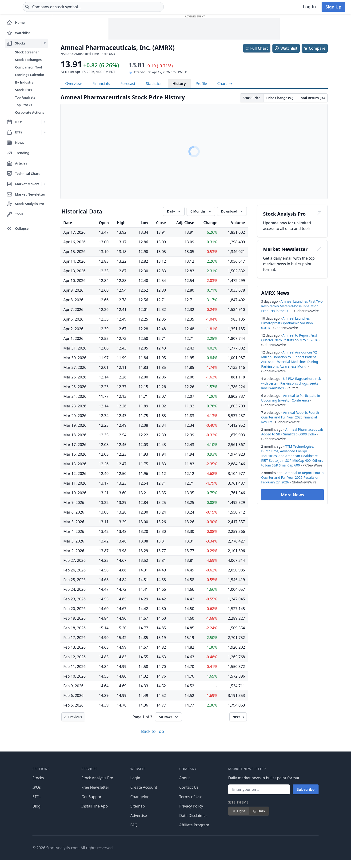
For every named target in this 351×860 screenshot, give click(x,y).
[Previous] (73, 716)
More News (292, 495)
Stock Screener (27, 52)
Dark (259, 811)
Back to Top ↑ (154, 731)
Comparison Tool (28, 67)
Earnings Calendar (29, 74)
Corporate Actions (29, 112)
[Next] (238, 716)
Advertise (138, 815)
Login (135, 777)
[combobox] (121, 7)
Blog (36, 806)
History (179, 83)
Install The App (94, 806)
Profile (201, 83)
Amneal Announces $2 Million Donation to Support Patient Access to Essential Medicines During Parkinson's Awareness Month (289, 359)
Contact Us (188, 787)
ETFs (36, 796)
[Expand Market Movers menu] (44, 184)
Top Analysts (25, 97)
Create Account (143, 787)
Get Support (92, 796)
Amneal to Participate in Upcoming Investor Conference (290, 397)
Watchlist (285, 48)
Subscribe (306, 789)
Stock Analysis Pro (97, 777)
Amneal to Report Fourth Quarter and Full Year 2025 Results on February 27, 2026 (292, 477)
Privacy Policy (191, 806)
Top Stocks (23, 105)
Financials (101, 83)
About (184, 777)
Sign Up (333, 7)
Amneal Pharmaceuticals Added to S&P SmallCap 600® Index (292, 431)
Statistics (153, 83)
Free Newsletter (95, 787)
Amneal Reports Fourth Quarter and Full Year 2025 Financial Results (290, 417)
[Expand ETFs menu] (44, 132)
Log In (309, 6)
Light (238, 811)
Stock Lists (23, 90)
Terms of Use (190, 796)
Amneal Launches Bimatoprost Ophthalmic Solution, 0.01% (287, 323)
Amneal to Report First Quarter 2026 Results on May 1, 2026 (289, 337)
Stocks (38, 777)
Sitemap (137, 806)
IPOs (36, 787)
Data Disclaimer (193, 815)
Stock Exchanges (28, 59)
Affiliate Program (194, 825)
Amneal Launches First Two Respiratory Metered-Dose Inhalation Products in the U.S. (292, 306)
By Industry (24, 82)
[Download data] (232, 211)
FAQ (133, 825)
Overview (73, 83)
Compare (314, 48)
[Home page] (21, 7)
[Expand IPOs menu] (44, 122)
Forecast (127, 83)
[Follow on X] (243, 848)
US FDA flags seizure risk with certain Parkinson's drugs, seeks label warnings (291, 383)
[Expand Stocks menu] (44, 43)
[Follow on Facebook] (230, 848)
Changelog (139, 796)
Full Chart (256, 48)
